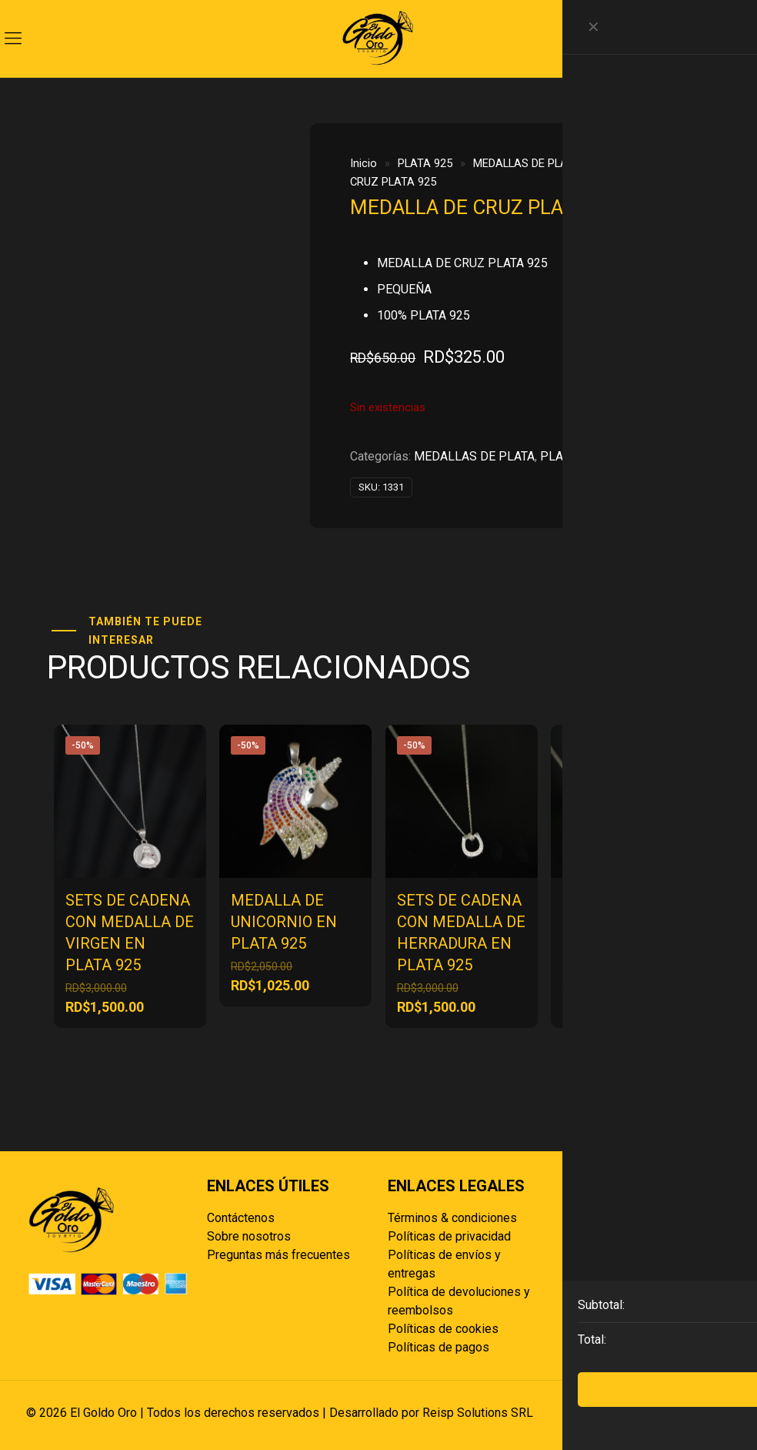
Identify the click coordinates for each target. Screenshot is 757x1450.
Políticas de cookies (443, 1328)
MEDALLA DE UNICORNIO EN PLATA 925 (284, 922)
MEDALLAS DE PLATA (527, 163)
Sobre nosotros (249, 1236)
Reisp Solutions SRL (477, 1412)
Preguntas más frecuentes (278, 1254)
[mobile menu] (13, 38)
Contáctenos (241, 1218)
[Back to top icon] (715, 1413)
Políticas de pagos (438, 1347)
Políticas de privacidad (449, 1236)
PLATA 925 (425, 163)
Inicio (363, 163)
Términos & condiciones (452, 1218)
